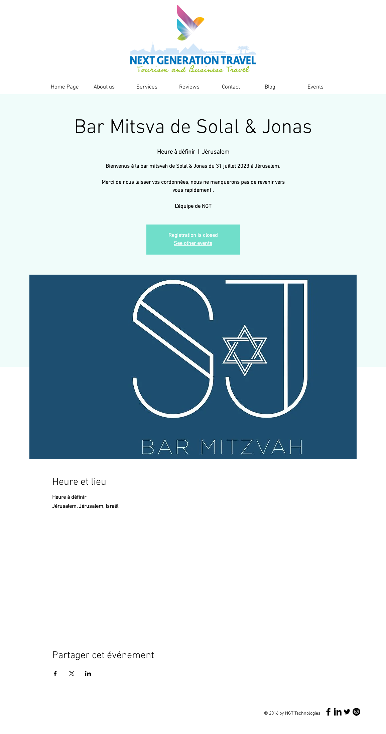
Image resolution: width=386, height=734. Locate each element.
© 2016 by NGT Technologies (292, 713)
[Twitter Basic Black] (347, 712)
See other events (193, 243)
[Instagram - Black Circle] (356, 712)
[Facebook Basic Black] (328, 712)
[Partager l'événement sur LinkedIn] (88, 673)
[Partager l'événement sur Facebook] (55, 673)
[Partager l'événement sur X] (72, 673)
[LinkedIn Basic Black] (338, 712)
